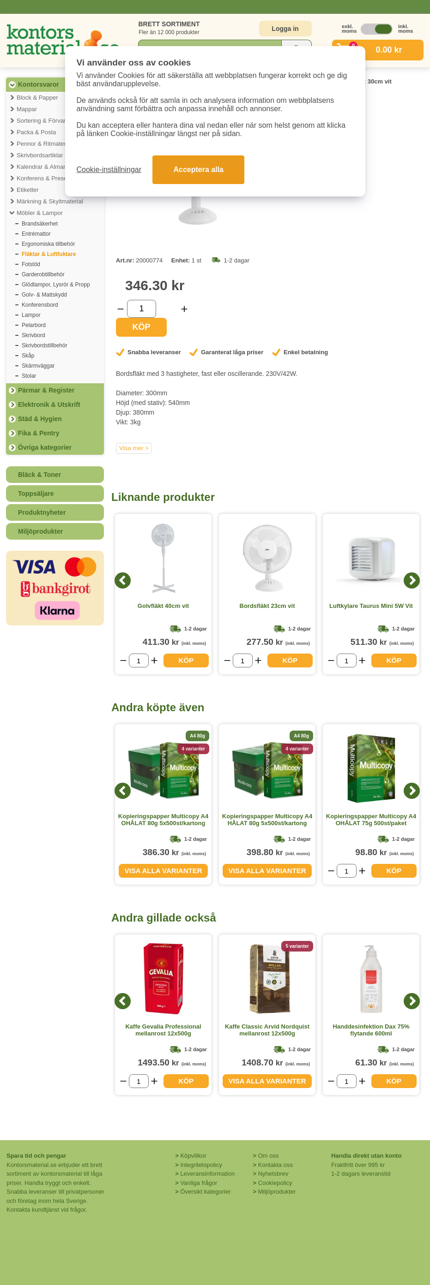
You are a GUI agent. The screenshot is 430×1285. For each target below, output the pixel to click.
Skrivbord (33, 335)
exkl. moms (347, 29)
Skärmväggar (38, 366)
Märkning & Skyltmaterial (50, 201)
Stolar (29, 376)
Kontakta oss (275, 1164)
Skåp (28, 355)
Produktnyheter (42, 512)
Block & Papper (37, 97)
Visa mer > (134, 448)
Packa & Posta (36, 132)
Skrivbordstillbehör (44, 345)
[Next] (412, 580)
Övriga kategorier (45, 447)
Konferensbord (40, 305)
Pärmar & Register (46, 390)
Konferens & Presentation (51, 178)
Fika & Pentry (38, 433)
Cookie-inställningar (109, 169)
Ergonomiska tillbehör (48, 244)
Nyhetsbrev (273, 1173)
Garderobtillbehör (43, 274)
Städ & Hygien (40, 418)
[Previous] (123, 580)
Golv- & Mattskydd (44, 295)
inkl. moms (403, 29)
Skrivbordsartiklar (40, 155)
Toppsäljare (36, 493)
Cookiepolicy (275, 1182)
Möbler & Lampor (40, 212)
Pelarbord (34, 325)
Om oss (268, 1155)
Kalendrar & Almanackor (49, 166)
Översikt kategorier (205, 1191)
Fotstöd (31, 264)
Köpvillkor (193, 1155)
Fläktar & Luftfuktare (49, 254)
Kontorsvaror (38, 84)
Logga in (285, 28)
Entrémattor (36, 234)
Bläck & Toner (39, 474)
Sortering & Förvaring (45, 120)
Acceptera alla (198, 169)
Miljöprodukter (40, 531)
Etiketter (28, 189)
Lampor (31, 315)
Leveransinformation (207, 1173)
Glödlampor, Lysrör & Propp (56, 284)
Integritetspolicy (201, 1164)
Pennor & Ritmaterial (44, 143)
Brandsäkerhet (40, 223)
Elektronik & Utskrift (49, 404)
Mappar (27, 109)
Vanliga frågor (198, 1182)
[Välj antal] (141, 309)
